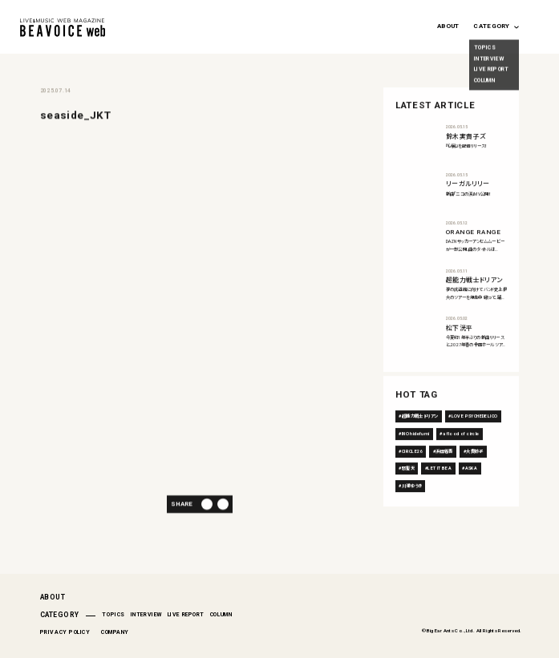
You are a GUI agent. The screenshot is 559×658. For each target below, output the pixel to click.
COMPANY (115, 632)
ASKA (471, 493)
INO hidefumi (416, 459)
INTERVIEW (146, 615)
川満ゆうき (412, 511)
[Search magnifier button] (536, 23)
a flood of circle (461, 459)
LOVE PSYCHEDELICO (475, 441)
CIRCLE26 (412, 476)
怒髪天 (408, 493)
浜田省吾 (444, 476)
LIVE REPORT (186, 615)
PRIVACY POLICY (65, 632)
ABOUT (448, 26)
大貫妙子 (475, 476)
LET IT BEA (439, 493)
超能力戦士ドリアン (420, 441)
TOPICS (113, 615)
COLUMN (221, 615)
